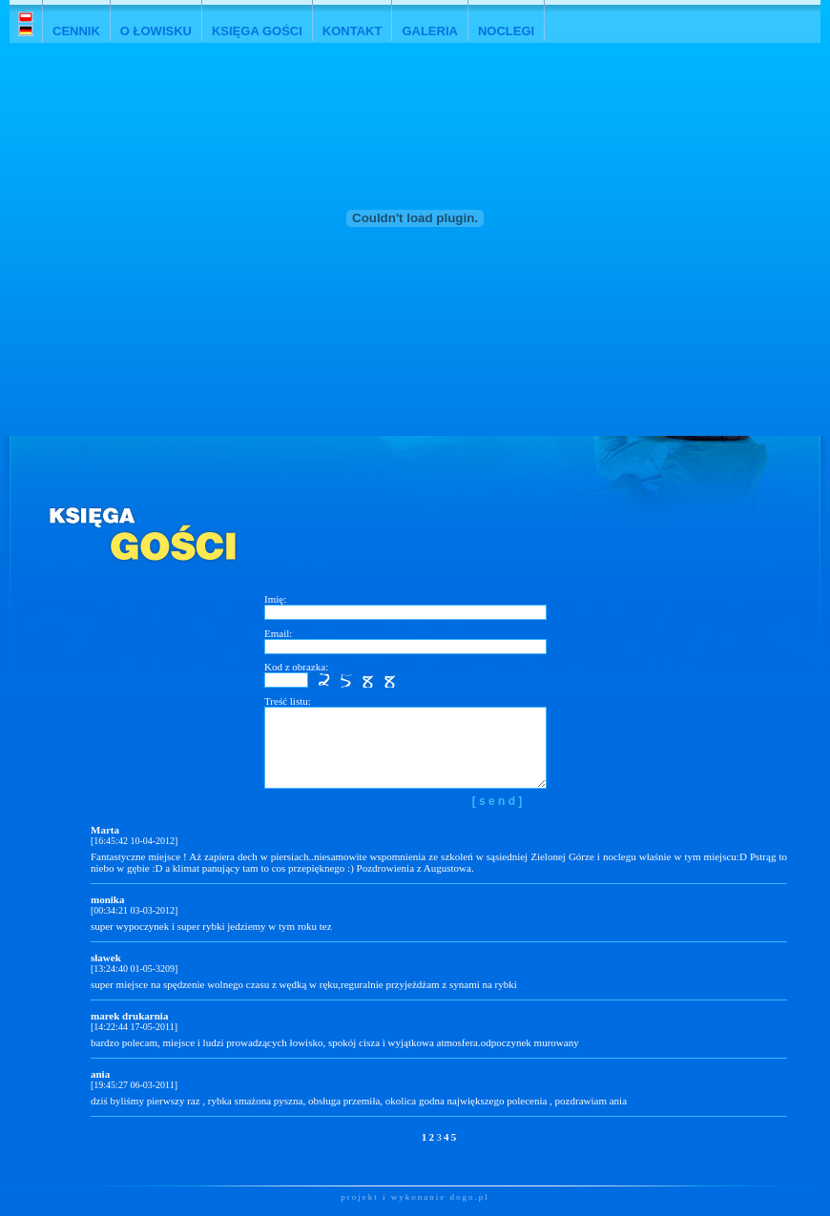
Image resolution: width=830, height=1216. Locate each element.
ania (100, 1074)
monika (107, 899)
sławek (106, 957)
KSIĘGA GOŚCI (257, 31)
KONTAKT (352, 31)
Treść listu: (287, 701)
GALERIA (430, 31)
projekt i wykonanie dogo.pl (414, 1197)
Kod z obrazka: (296, 666)
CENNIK (76, 31)
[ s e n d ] (497, 801)
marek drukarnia (129, 1015)
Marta (105, 829)
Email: (278, 633)
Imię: (275, 599)
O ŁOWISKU (156, 31)
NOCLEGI (506, 31)
